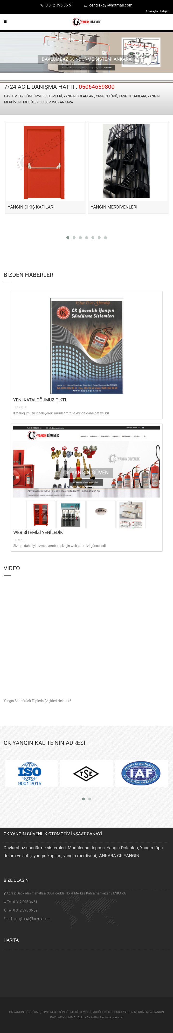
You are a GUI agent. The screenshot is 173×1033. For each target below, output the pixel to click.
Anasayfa (152, 11)
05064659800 (96, 86)
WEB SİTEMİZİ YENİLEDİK (38, 532)
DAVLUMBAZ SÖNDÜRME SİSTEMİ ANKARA (86, 59)
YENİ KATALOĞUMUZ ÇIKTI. (40, 399)
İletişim (164, 11)
